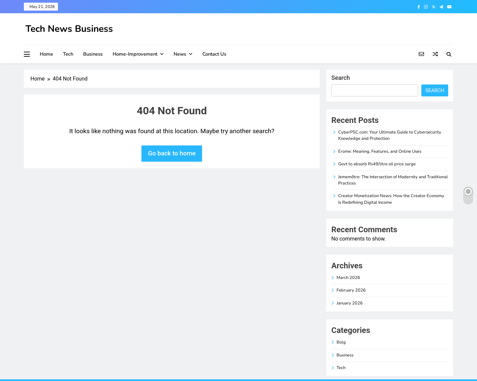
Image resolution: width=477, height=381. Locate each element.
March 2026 (348, 278)
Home (46, 54)
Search (340, 77)
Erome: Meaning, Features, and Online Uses (379, 151)
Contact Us (214, 54)
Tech (68, 54)
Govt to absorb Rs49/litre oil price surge (377, 164)
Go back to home (172, 153)
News (180, 54)
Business (93, 54)
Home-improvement (135, 54)
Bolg (341, 342)
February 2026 (351, 290)
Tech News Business (69, 29)
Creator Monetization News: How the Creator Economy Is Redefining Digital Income (391, 199)
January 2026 (350, 303)
